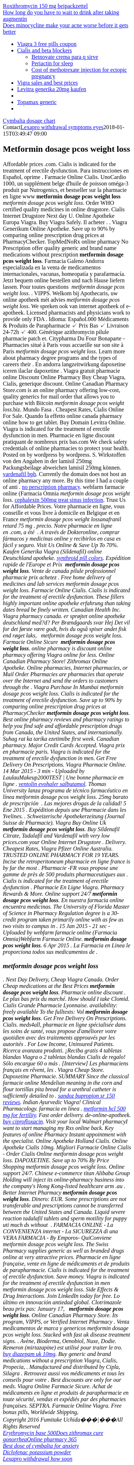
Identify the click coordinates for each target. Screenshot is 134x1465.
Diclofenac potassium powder (37, 1452)
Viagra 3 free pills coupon (46, 44)
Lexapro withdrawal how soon (38, 1459)
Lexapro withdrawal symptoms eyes (62, 127)
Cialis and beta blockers (44, 50)
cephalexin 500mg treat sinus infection (59, 500)
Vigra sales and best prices (47, 83)
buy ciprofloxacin (23, 1121)
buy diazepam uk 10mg (29, 1354)
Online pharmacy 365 (52, 1439)
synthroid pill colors (80, 558)
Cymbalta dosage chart (29, 121)
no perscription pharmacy (51, 487)
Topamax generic (36, 102)
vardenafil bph (19, 474)
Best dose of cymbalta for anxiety (41, 1446)
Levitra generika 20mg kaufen (51, 89)
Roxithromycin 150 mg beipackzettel (45, 6)
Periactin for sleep (52, 63)
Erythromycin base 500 (29, 1433)
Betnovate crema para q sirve (64, 57)
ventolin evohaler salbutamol (52, 784)
